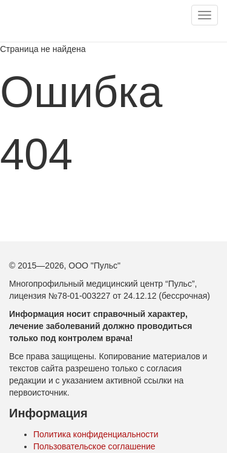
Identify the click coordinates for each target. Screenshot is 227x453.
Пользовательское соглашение (94, 446)
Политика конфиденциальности (96, 434)
